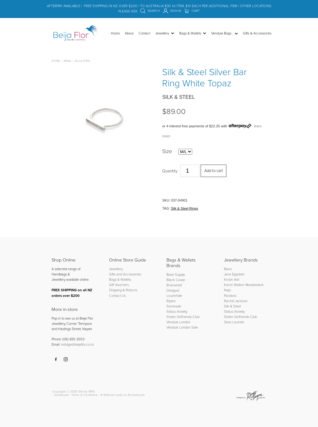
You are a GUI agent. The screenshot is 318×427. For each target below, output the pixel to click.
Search (150, 10)
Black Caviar (175, 279)
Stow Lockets (234, 322)
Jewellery (116, 268)
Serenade (173, 306)
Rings (67, 61)
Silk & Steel (83, 61)
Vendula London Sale (182, 327)
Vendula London (178, 322)
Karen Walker (234, 284)
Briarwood (174, 285)
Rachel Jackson (236, 300)
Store (56, 61)
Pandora (230, 295)
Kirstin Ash (231, 279)
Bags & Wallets (120, 279)
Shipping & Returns (123, 290)
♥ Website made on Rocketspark (123, 395)
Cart (192, 10)
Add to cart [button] (213, 170)
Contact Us (117, 295)
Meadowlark (254, 284)
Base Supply (175, 274)
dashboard (61, 395)
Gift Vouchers (119, 284)
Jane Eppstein (234, 274)
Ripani (170, 300)
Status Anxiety (176, 311)
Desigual (172, 290)
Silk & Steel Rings (184, 208)
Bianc (228, 268)
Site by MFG (86, 391)
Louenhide (174, 295)
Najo (227, 290)
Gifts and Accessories (125, 274)
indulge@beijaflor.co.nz (77, 344)
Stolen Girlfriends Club (182, 316)
